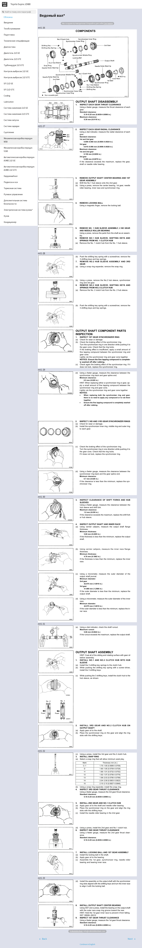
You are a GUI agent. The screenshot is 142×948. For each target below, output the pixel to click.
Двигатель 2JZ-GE (12, 53)
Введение (8, 22)
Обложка (8, 17)
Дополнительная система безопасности (15, 202)
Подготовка (9, 34)
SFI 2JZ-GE (8, 83)
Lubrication (9, 101)
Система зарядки (11, 126)
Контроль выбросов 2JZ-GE (16, 71)
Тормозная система (12, 188)
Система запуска (11, 120)
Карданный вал (10, 176)
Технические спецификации (16, 40)
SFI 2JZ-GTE (9, 89)
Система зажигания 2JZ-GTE (16, 114)
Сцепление (9, 132)
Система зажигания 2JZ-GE (16, 108)
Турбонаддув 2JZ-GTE (14, 65)
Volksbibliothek (76, 931)
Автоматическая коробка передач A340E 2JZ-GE (19, 159)
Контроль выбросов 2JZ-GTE (17, 77)
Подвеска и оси (11, 182)
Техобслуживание (12, 28)
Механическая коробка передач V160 (18, 149)
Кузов (6, 216)
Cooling (7, 95)
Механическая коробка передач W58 (18, 140)
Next (130, 938)
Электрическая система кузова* (18, 210)
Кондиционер (10, 222)
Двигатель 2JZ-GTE (12, 59)
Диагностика (9, 47)
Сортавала (108, 23)
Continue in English (87, 944)
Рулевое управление (13, 194)
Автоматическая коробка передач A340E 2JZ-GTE (19, 168)
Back (44, 938)
